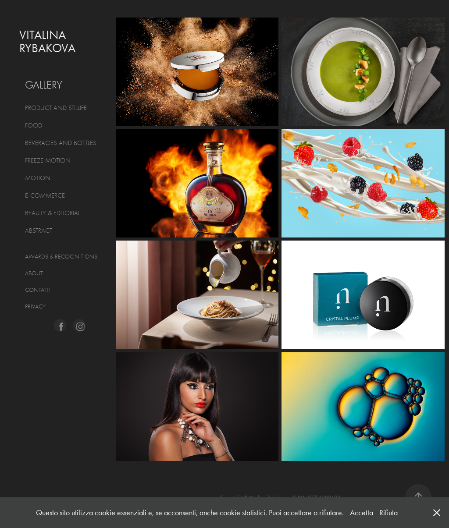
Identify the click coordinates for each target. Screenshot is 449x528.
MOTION (37, 178)
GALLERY (43, 84)
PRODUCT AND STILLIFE (56, 108)
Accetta (361, 512)
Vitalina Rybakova (47, 41)
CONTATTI (37, 290)
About (34, 273)
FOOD (33, 125)
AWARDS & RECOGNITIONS (61, 256)
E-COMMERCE (45, 195)
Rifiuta (388, 512)
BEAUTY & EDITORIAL (52, 213)
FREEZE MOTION (48, 160)
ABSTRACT (38, 230)
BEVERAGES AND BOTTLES (60, 143)
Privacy (35, 306)
